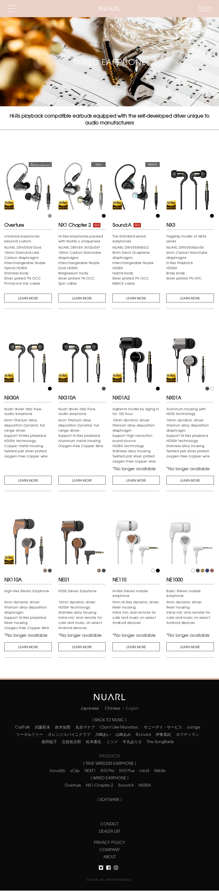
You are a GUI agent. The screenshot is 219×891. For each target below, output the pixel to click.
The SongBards (160, 742)
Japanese (89, 708)
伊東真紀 (163, 734)
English (205, 7)
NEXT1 (90, 771)
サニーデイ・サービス (163, 727)
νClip (75, 771)
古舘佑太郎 (71, 742)
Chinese (112, 708)
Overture (73, 785)
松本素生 (93, 742)
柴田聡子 (49, 742)
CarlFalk (22, 727)
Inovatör (57, 771)
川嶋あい (103, 734)
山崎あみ (123, 734)
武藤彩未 (42, 727)
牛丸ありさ (132, 742)
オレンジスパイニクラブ (69, 734)
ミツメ (112, 742)
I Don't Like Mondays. (119, 727)
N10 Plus (127, 771)
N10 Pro (107, 771)
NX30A (145, 785)
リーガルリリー (29, 734)
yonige (193, 727)
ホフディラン (187, 734)
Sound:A (126, 785)
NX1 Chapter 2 (99, 785)
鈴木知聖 (63, 727)
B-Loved (143, 734)
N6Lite (160, 771)
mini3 (144, 771)
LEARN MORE (28, 298)
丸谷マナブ (85, 727)
